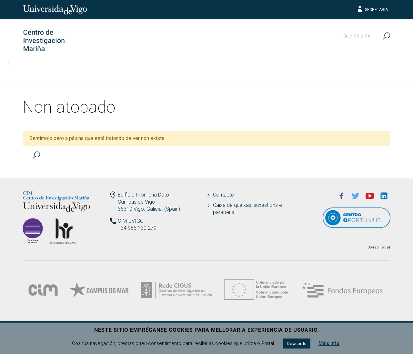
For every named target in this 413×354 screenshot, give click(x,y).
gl (345, 36)
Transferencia (134, 73)
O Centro (32, 73)
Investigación (79, 73)
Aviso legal (379, 247)
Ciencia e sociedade (266, 73)
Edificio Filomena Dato (143, 195)
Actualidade (367, 73)
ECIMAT (322, 73)
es (356, 36)
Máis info (328, 343)
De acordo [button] (297, 343)
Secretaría (372, 9)
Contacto (223, 195)
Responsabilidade (196, 73)
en (368, 36)
